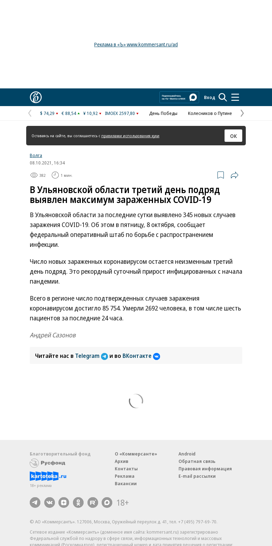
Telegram (92, 356)
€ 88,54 (69, 113)
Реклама (125, 476)
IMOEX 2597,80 (120, 113)
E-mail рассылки (197, 476)
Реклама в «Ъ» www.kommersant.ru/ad (136, 44)
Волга (36, 155)
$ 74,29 (47, 113)
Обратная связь (196, 461)
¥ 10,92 (90, 113)
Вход (209, 97)
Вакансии (126, 483)
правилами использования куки (130, 135)
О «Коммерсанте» (136, 454)
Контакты (126, 468)
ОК (233, 135)
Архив (121, 461)
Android (187, 454)
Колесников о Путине (210, 113)
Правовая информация (205, 468)
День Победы (163, 113)
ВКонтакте (141, 356)
